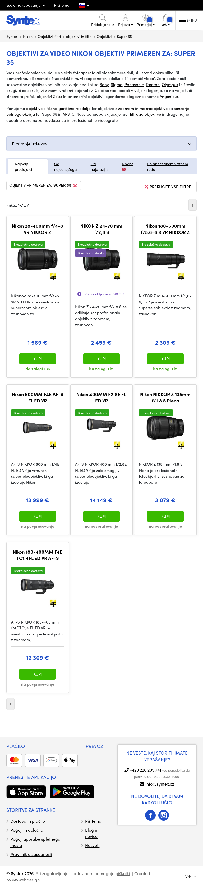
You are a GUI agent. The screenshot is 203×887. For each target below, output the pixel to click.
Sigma (116, 84)
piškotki (123, 873)
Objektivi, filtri (49, 36)
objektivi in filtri (78, 36)
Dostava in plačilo (27, 821)
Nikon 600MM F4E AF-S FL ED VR (37, 397)
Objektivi (104, 36)
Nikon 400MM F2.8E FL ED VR (101, 397)
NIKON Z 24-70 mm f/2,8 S (101, 229)
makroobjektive (154, 108)
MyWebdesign (26, 880)
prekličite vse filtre (167, 186)
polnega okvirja (20, 114)
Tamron (153, 84)
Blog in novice (91, 833)
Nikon (28, 36)
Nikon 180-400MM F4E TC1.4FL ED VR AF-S (37, 555)
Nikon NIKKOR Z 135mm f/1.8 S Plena (165, 397)
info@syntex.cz (159, 784)
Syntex (12, 36)
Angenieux (169, 96)
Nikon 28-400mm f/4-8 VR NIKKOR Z (37, 229)
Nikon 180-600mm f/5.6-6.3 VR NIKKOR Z (165, 229)
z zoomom (124, 108)
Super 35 (65, 186)
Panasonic (134, 84)
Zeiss (57, 96)
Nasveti (92, 845)
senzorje (181, 108)
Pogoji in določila (26, 830)
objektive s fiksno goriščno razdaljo (58, 108)
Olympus (170, 84)
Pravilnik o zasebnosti (31, 854)
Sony (104, 84)
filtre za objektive (145, 114)
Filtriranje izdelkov (29, 144)
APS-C (68, 114)
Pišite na (62, 5)
